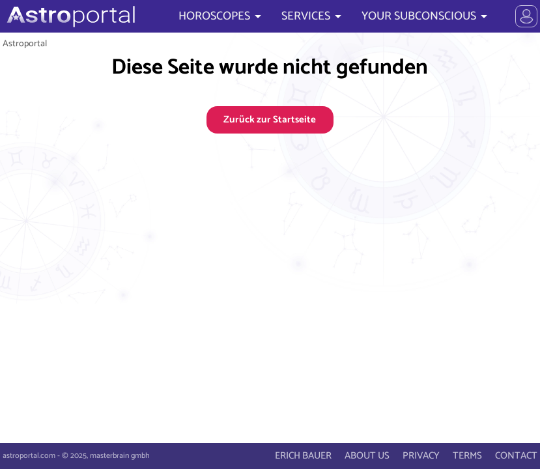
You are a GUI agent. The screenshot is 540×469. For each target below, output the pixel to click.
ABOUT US (367, 455)
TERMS (467, 455)
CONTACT (516, 455)
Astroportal (25, 43)
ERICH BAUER (303, 455)
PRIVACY (421, 455)
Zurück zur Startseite (269, 119)
